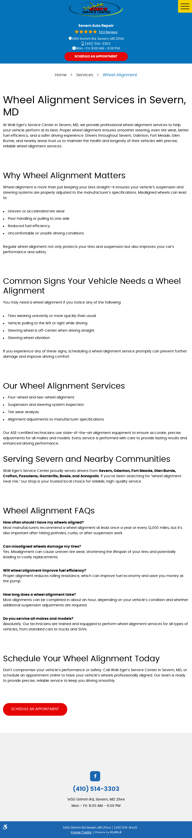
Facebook (95, 775)
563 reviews (108, 32)
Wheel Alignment (120, 75)
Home (61, 75)
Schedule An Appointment (96, 56)
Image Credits (81, 831)
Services (84, 75)
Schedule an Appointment (35, 709)
